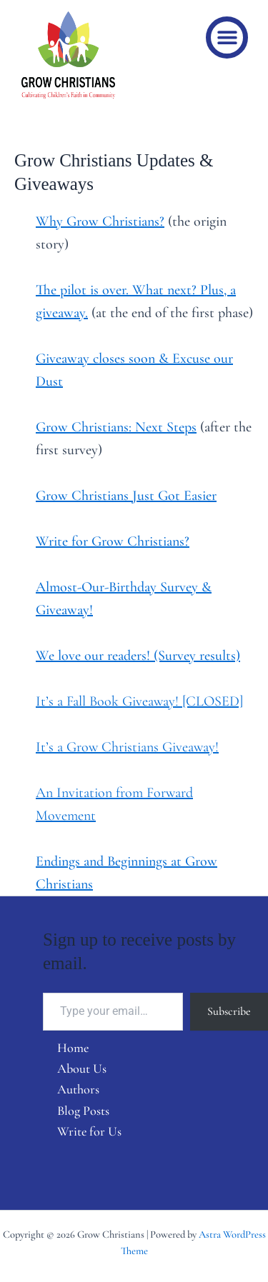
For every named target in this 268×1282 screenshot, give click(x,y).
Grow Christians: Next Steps (116, 427)
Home (73, 1048)
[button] (227, 37)
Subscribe (229, 1011)
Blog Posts (83, 1110)
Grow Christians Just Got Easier (126, 495)
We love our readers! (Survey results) (138, 655)
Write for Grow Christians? (112, 541)
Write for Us (89, 1131)
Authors (78, 1089)
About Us (81, 1068)
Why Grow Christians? (100, 221)
